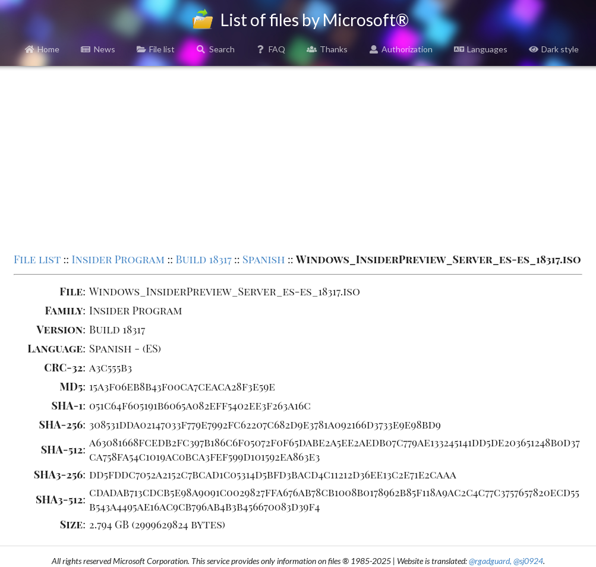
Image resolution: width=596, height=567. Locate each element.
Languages (480, 49)
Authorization (401, 49)
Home (42, 49)
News (98, 49)
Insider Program (118, 259)
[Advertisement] (298, 158)
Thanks (327, 49)
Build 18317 (204, 259)
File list (156, 49)
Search (215, 49)
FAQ (271, 49)
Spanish (263, 259)
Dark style (554, 49)
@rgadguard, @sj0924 (506, 561)
